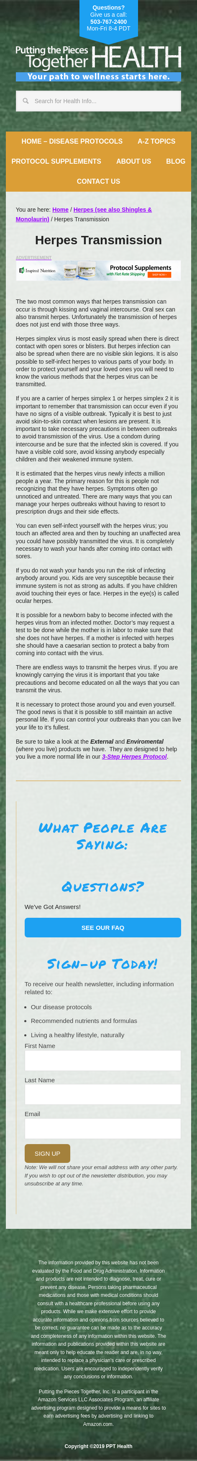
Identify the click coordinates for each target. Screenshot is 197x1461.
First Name (40, 1045)
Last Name (40, 1080)
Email (33, 1113)
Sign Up (48, 1153)
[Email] (103, 1128)
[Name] (103, 1060)
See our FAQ (103, 927)
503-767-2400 (108, 21)
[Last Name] (103, 1094)
